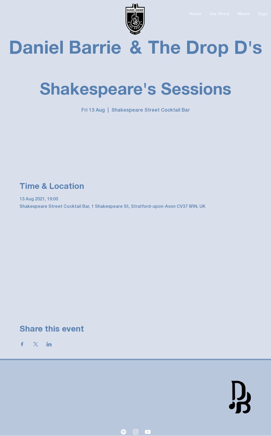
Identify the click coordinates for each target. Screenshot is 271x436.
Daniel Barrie (65, 49)
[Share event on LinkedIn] (49, 344)
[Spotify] (123, 431)
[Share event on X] (35, 344)
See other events (135, 141)
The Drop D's (205, 49)
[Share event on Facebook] (22, 344)
